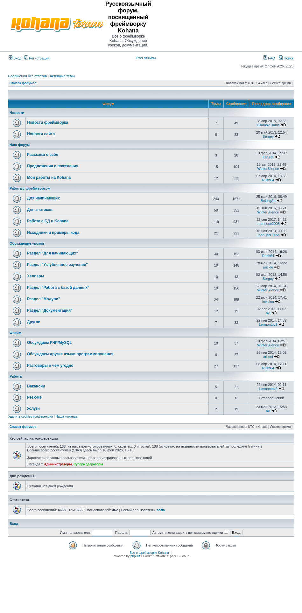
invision (268, 301)
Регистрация (36, 58)
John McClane (268, 235)
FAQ (269, 58)
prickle (268, 267)
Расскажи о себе (42, 154)
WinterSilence (268, 169)
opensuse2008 (267, 224)
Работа (16, 376)
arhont (268, 357)
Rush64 (268, 180)
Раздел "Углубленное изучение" (57, 264)
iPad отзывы (146, 58)
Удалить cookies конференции (30, 416)
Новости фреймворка (47, 122)
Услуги (33, 408)
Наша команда (67, 416)
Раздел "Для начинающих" (52, 253)
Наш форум (20, 145)
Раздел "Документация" (50, 310)
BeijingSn (268, 201)
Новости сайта (41, 134)
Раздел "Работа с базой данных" (58, 287)
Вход (15, 58)
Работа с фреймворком (30, 188)
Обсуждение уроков (27, 243)
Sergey (268, 136)
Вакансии (36, 386)
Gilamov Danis (268, 125)
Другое (33, 322)
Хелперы (35, 276)
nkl (268, 313)
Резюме (34, 397)
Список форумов (23, 83)
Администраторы (58, 464)
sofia (161, 510)
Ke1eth (268, 157)
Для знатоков (40, 209)
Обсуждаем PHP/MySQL (49, 342)
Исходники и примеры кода (53, 232)
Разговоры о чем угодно (50, 365)
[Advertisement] (226, 24)
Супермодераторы (88, 464)
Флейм (15, 333)
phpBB (135, 556)
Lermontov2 (268, 324)
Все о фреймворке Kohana (149, 552)
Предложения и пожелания (52, 166)
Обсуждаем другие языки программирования (70, 354)
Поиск (286, 58)
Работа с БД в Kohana (47, 221)
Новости (17, 113)
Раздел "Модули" (43, 299)
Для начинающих (43, 198)
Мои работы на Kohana (49, 177)
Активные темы (62, 76)
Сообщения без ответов (27, 76)
